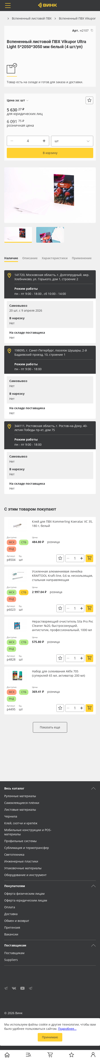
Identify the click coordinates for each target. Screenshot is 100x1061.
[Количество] (28, 141)
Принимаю (50, 1037)
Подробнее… (67, 1029)
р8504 (11, 560)
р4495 (11, 709)
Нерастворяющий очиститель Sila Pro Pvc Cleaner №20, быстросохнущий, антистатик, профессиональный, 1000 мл (62, 625)
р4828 (11, 659)
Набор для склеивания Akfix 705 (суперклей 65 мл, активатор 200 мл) (58, 673)
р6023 (11, 609)
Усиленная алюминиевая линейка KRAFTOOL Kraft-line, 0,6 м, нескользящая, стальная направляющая (62, 575)
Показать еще (50, 727)
